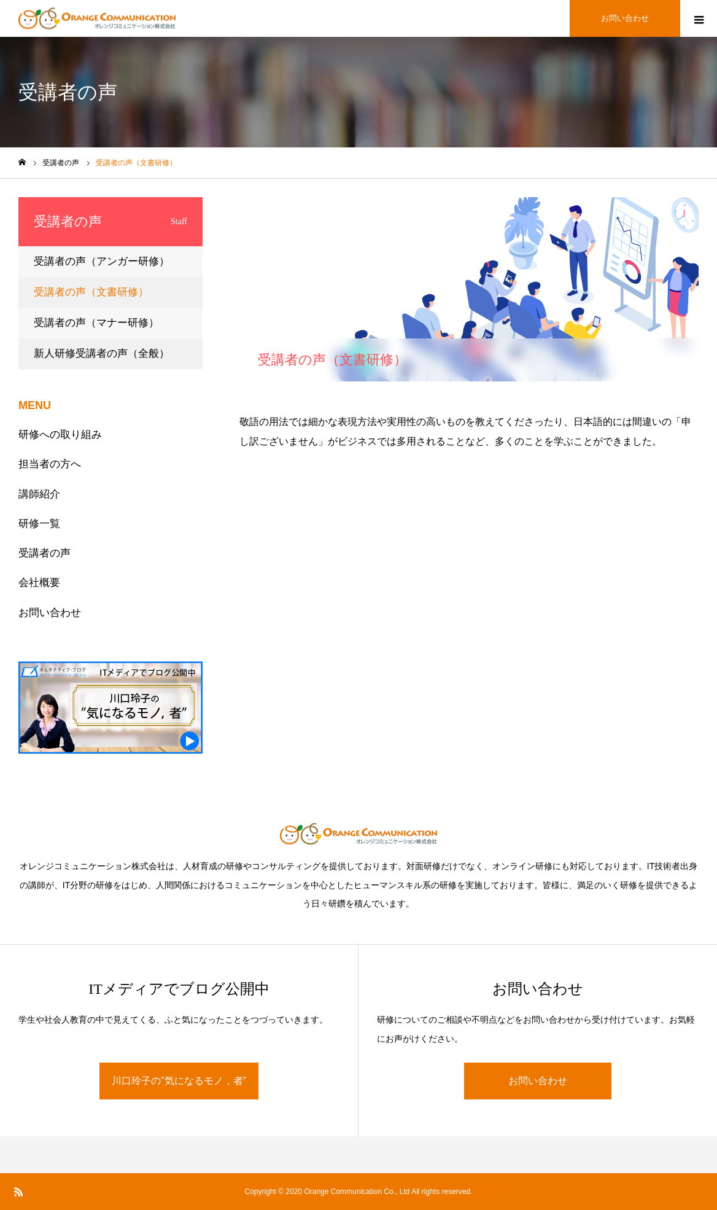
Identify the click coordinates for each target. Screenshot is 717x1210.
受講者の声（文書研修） (91, 292)
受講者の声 (44, 553)
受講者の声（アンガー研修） (101, 261)
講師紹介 (39, 494)
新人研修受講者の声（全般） (101, 353)
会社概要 (39, 582)
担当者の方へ (49, 464)
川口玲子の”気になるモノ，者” (179, 1080)
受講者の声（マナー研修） (96, 323)
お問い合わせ (49, 613)
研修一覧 (39, 523)
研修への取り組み (60, 434)
